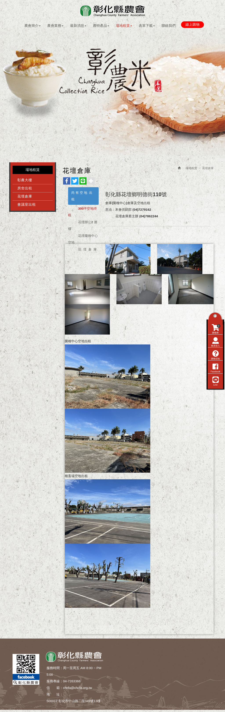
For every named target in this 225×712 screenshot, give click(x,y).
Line (215, 406)
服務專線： (55, 682)
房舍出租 (24, 189)
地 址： (55, 695)
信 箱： (55, 689)
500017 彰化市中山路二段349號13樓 (74, 702)
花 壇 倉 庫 (87, 250)
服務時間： (55, 669)
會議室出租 (26, 205)
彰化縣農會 (112, 11)
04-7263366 (72, 682)
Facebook (215, 392)
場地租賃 (191, 169)
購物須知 (215, 379)
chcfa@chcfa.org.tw (77, 689)
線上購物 (192, 25)
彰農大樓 (24, 181)
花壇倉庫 (24, 197)
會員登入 (215, 367)
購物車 (215, 354)
